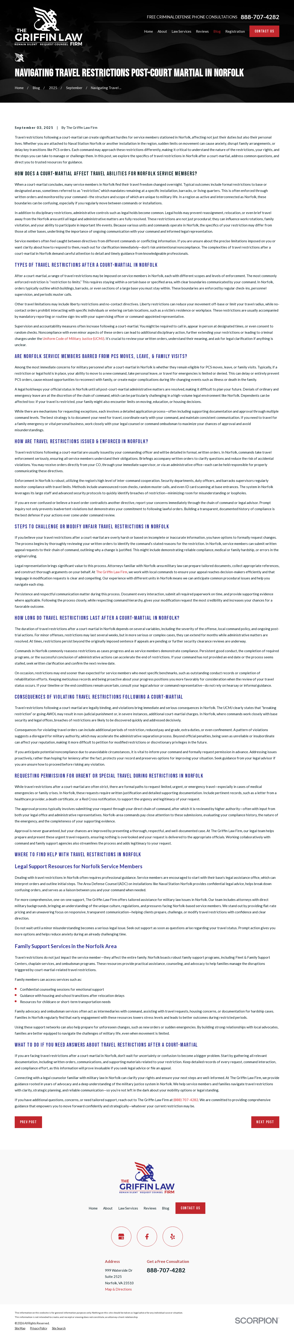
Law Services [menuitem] (181, 31)
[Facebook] (147, 1237)
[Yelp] (173, 1237)
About (108, 1208)
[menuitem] (20, 1328)
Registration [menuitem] (235, 31)
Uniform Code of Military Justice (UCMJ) (73, 338)
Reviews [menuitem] (202, 31)
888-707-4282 (260, 17)
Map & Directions (118, 1289)
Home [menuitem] (148, 31)
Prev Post (28, 1122)
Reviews (150, 1208)
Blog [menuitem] (217, 31)
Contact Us (264, 31)
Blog (165, 1208)
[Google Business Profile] (121, 1237)
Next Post (265, 1122)
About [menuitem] (162, 31)
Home (93, 1208)
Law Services (128, 1208)
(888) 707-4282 (185, 1100)
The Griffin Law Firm (111, 572)
